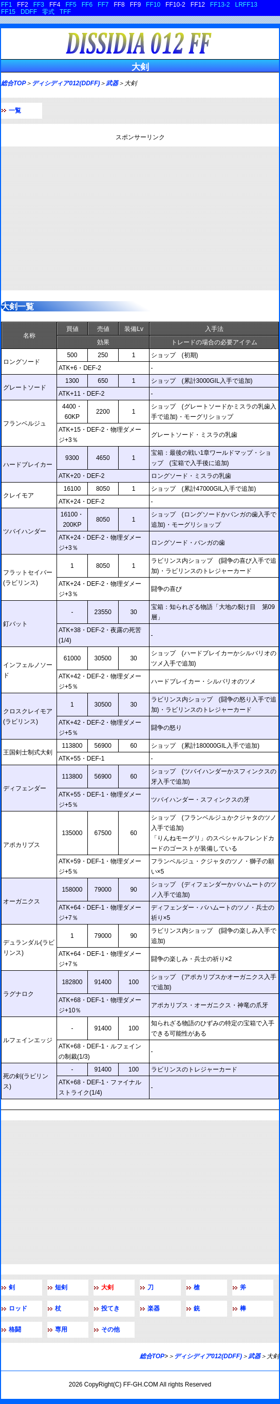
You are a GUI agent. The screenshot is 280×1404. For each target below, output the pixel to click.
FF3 (38, 4)
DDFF (29, 11)
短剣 (61, 1287)
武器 (112, 83)
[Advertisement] (140, 218)
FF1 (6, 4)
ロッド (18, 1308)
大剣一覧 (17, 306)
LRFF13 (246, 4)
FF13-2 (220, 4)
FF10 (153, 4)
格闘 (15, 1329)
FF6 (87, 4)
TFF (65, 11)
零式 (48, 11)
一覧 (15, 110)
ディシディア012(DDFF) (66, 83)
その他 (110, 1329)
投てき (110, 1308)
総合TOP (13, 83)
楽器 (153, 1308)
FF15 (8, 11)
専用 (61, 1329)
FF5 (70, 4)
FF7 (103, 4)
